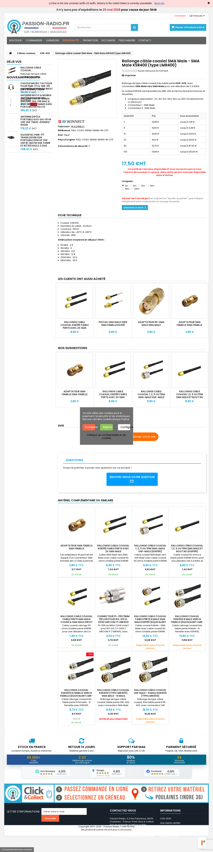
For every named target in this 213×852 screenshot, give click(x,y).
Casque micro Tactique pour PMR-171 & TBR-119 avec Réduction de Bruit (36, 93)
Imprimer (130, 75)
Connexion (180, 15)
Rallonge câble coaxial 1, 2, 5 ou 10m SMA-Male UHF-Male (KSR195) (151, 396)
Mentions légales (169, 828)
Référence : (64, 130)
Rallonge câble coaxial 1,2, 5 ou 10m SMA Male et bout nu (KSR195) (189, 396)
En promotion (19, 165)
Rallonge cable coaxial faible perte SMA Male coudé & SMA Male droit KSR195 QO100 (76, 621)
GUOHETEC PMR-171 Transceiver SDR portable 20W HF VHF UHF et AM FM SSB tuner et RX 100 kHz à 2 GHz (35, 147)
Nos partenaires (169, 832)
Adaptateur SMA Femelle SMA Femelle (189, 323)
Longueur (128, 181)
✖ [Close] (208, 3)
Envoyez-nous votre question (132, 479)
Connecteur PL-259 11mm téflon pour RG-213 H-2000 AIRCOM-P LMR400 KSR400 (113, 621)
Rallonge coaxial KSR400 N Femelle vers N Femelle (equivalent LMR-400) (76, 695)
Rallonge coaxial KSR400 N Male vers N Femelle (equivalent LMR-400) (187, 621)
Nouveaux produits (23, 84)
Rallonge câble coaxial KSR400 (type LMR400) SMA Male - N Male (113, 693)
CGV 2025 (165, 819)
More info (159, 3)
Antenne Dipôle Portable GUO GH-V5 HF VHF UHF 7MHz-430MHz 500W (35, 128)
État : (61, 135)
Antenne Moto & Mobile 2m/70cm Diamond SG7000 (35, 174)
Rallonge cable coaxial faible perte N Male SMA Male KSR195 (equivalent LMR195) (150, 621)
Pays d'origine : (67, 139)
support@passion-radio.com (136, 836)
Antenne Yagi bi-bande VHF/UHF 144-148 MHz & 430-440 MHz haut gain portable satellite (36, 110)
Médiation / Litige (169, 836)
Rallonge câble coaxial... (30, 69)
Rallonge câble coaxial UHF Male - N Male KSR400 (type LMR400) (150, 693)
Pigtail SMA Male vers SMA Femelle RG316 (113, 323)
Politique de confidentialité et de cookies (106, 436)
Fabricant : (64, 126)
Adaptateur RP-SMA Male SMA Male (151, 323)
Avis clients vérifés (170, 823)
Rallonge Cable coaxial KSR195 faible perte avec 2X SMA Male (74, 326)
